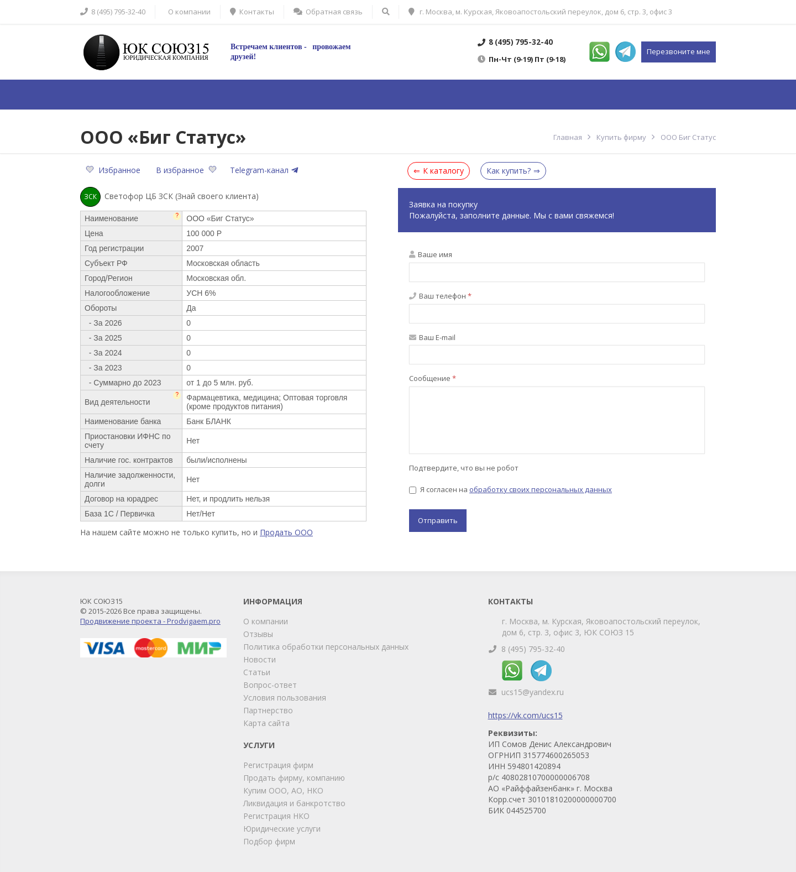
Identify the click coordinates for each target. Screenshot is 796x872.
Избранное (114, 170)
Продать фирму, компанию (294, 777)
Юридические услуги (282, 828)
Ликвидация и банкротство (294, 803)
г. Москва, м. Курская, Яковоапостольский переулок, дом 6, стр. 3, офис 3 (540, 12)
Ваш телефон (440, 296)
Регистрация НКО (276, 816)
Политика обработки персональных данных (326, 646)
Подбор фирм (269, 841)
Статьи (256, 672)
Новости (259, 659)
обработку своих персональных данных (540, 489)
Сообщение (432, 378)
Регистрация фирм (278, 765)
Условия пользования (284, 697)
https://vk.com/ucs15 (525, 715)
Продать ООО (286, 532)
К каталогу (443, 170)
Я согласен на (510, 489)
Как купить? (508, 170)
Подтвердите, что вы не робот (464, 468)
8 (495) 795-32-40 (533, 649)
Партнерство (268, 710)
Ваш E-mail (432, 337)
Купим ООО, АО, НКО (283, 790)
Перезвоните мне (678, 51)
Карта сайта (266, 723)
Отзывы (258, 634)
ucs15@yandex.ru (532, 692)
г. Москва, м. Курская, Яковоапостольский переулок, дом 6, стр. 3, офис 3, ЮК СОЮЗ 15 (601, 627)
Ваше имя (430, 254)
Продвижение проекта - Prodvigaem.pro (150, 621)
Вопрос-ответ (270, 685)
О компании (265, 621)
